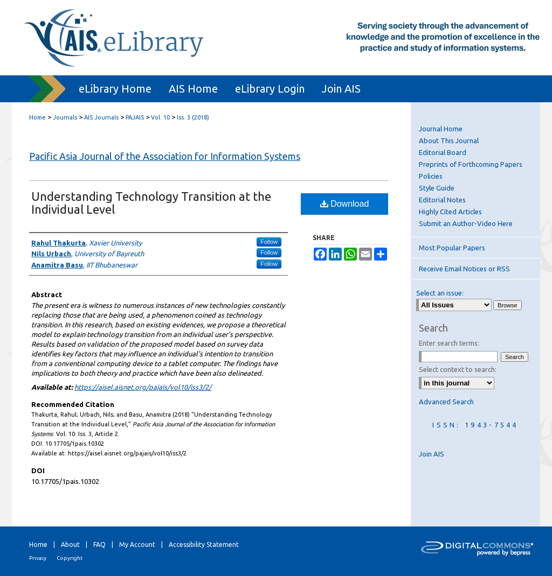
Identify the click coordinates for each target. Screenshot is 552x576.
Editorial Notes (442, 199)
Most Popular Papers (452, 247)
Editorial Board (442, 152)
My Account (137, 544)
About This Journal (449, 140)
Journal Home (441, 128)
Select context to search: (457, 369)
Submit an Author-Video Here (466, 223)
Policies (431, 176)
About (70, 544)
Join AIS (431, 454)
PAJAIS (135, 117)
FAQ (99, 544)
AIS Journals (101, 117)
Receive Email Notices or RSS (464, 268)
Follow (269, 241)
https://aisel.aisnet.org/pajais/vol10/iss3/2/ (142, 387)
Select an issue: (440, 293)
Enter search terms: (449, 343)
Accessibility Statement (204, 544)
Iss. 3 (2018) (193, 117)
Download (344, 203)
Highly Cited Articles (450, 211)
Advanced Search (446, 401)
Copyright (69, 558)
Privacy (37, 558)
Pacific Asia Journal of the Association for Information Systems (164, 156)
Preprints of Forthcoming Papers (470, 164)
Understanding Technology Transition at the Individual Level (151, 202)
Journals (65, 117)
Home (37, 117)
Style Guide (436, 188)
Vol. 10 (160, 117)
